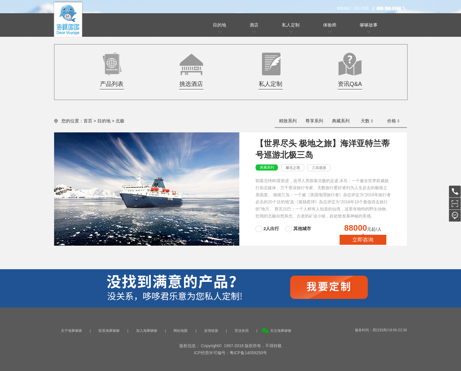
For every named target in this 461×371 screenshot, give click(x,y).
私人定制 (291, 24)
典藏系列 (341, 120)
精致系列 (288, 120)
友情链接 (211, 331)
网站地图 (180, 331)
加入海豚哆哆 (146, 331)
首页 (87, 120)
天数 (365, 120)
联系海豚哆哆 (109, 331)
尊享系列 (314, 120)
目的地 (219, 24)
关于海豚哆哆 (71, 331)
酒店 (254, 24)
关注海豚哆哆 (280, 331)
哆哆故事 (369, 24)
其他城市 (302, 228)
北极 (120, 120)
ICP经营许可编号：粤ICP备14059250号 (230, 352)
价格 (391, 120)
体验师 (329, 24)
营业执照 (242, 331)
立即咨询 (362, 240)
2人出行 (271, 228)
